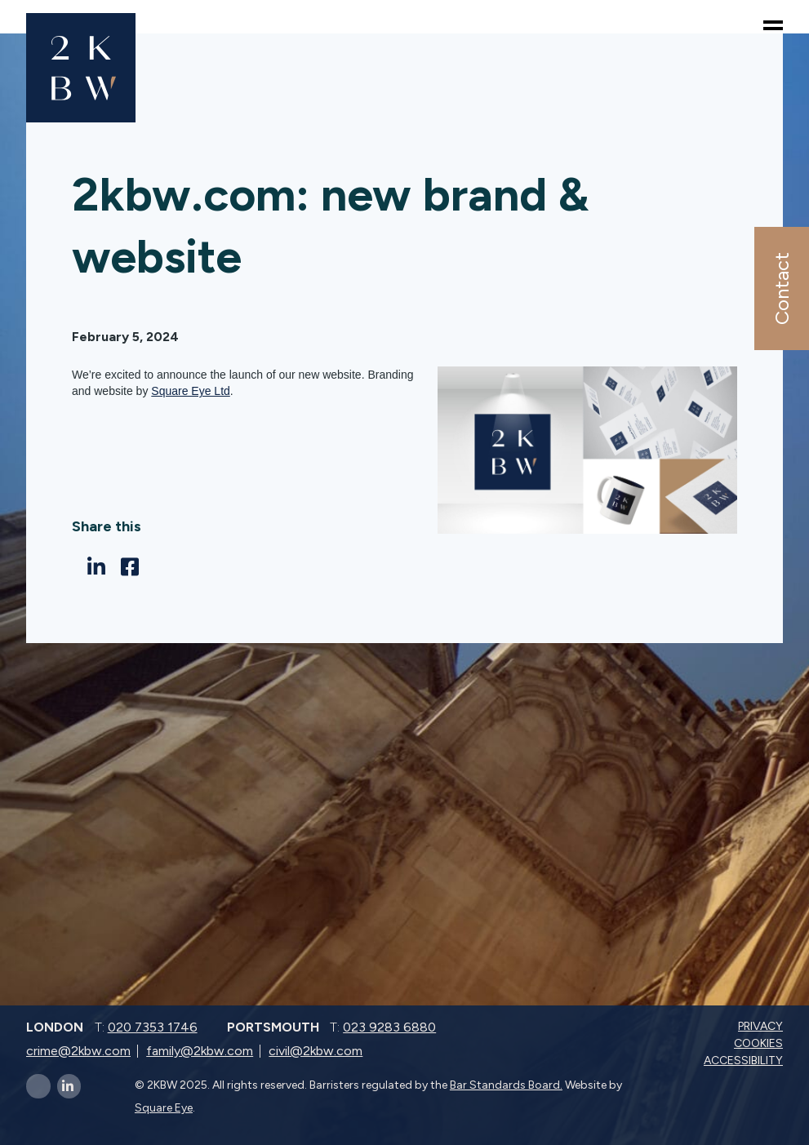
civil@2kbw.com (315, 1050)
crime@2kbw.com (78, 1050)
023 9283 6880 (389, 1027)
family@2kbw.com (199, 1050)
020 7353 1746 (153, 1027)
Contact (781, 288)
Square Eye (164, 1108)
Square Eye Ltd (190, 390)
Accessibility (745, 1060)
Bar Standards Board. (506, 1085)
